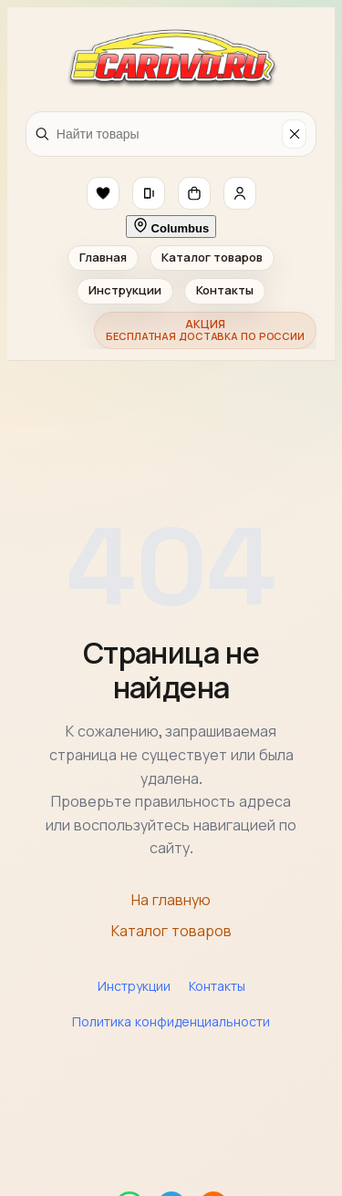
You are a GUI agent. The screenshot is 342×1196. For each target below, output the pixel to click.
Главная (103, 257)
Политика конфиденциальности (171, 1022)
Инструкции (124, 290)
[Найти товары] (166, 134)
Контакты (225, 290)
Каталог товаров (212, 257)
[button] (103, 193)
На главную (171, 900)
